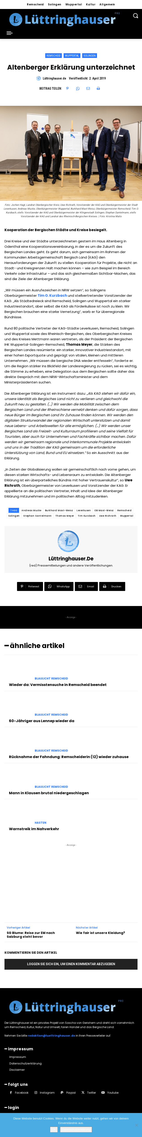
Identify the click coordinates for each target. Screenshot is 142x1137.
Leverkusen (84, 510)
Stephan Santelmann (37, 516)
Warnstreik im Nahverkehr (34, 829)
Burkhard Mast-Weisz (59, 510)
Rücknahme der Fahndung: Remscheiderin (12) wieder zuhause (69, 756)
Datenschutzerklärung (76, 1129)
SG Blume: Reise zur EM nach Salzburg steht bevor (31, 935)
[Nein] (136, 1125)
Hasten (40, 822)
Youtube (112, 1093)
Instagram (47, 1093)
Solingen (89, 55)
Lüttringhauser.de (54, 78)
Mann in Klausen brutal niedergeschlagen (49, 793)
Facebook (21, 1093)
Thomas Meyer (64, 516)
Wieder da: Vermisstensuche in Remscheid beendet (58, 684)
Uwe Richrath (107, 516)
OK (54, 1129)
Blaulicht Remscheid (51, 678)
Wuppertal (72, 55)
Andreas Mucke (31, 510)
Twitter (91, 1093)
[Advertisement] (71, 875)
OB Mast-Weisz (104, 510)
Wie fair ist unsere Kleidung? (100, 933)
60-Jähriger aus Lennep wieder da (41, 720)
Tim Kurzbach (87, 516)
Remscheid (53, 55)
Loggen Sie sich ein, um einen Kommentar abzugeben (71, 964)
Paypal (71, 1093)
